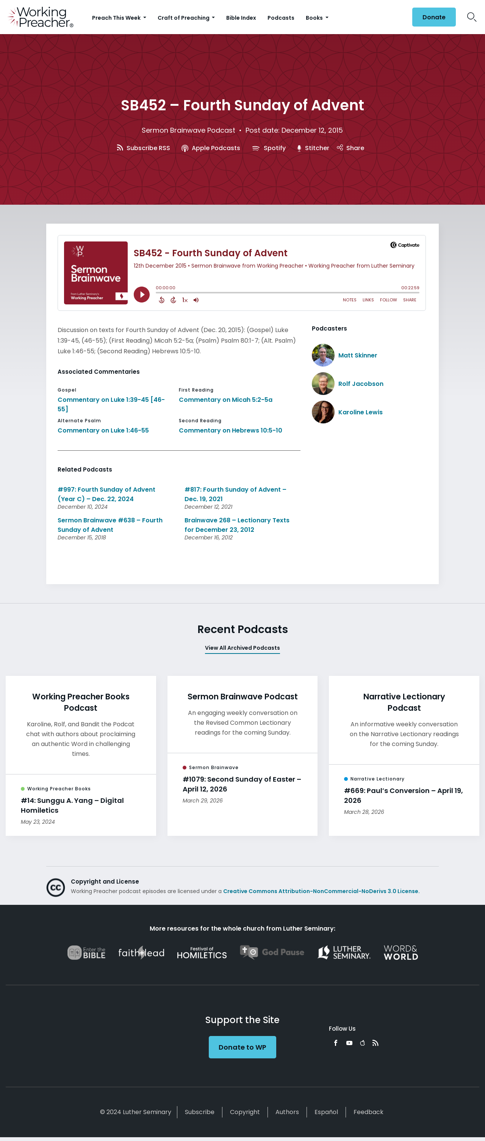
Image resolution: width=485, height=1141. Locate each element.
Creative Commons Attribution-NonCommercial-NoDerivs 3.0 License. (321, 891)
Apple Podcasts (210, 148)
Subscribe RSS (143, 148)
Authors (287, 1112)
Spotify (269, 148)
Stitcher (313, 148)
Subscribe (199, 1112)
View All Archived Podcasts (242, 648)
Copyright (245, 1112)
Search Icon (472, 17)
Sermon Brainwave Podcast (188, 130)
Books (315, 18)
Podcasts (281, 18)
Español (326, 1112)
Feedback (368, 1112)
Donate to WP (242, 1047)
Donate (434, 17)
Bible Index (241, 18)
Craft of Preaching (184, 18)
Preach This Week (117, 18)
